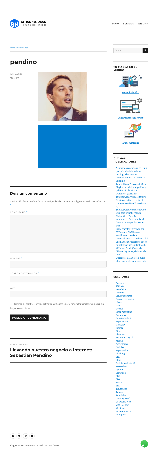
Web (13, 288)
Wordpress (121, 414)
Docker (119, 308)
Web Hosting (122, 405)
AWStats (120, 286)
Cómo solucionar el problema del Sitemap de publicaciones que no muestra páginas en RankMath (132, 241)
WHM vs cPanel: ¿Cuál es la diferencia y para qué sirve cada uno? (131, 251)
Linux (119, 331)
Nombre (16, 258)
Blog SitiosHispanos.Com (22, 445)
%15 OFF (143, 23)
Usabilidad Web (123, 401)
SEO (118, 379)
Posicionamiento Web (126, 363)
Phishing (120, 353)
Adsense (120, 283)
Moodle (119, 341)
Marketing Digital (124, 337)
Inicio (115, 23)
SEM (118, 376)
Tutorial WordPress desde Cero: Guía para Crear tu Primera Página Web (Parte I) (131, 213)
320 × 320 (14, 78)
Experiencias (122, 321)
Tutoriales (121, 395)
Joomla (119, 328)
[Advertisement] (72, 146)
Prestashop (121, 366)
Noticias (120, 347)
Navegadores (122, 344)
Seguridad (121, 373)
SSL (118, 385)
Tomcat (119, 392)
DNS (118, 305)
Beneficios (121, 289)
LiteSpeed (120, 334)
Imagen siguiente (19, 47)
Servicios (128, 23)
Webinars (120, 408)
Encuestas (121, 315)
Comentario (19, 212)
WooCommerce (123, 411)
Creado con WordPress (48, 445)
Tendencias (121, 389)
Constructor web (124, 296)
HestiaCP (120, 325)
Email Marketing (124, 312)
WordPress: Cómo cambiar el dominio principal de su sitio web (130, 222)
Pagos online (122, 350)
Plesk (118, 360)
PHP (118, 357)
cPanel (119, 302)
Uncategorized (123, 398)
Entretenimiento (124, 318)
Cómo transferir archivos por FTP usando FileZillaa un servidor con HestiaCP (130, 232)
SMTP (119, 382)
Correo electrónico (24, 273)
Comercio (120, 292)
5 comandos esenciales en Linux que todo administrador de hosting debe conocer (131, 171)
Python (119, 369)
